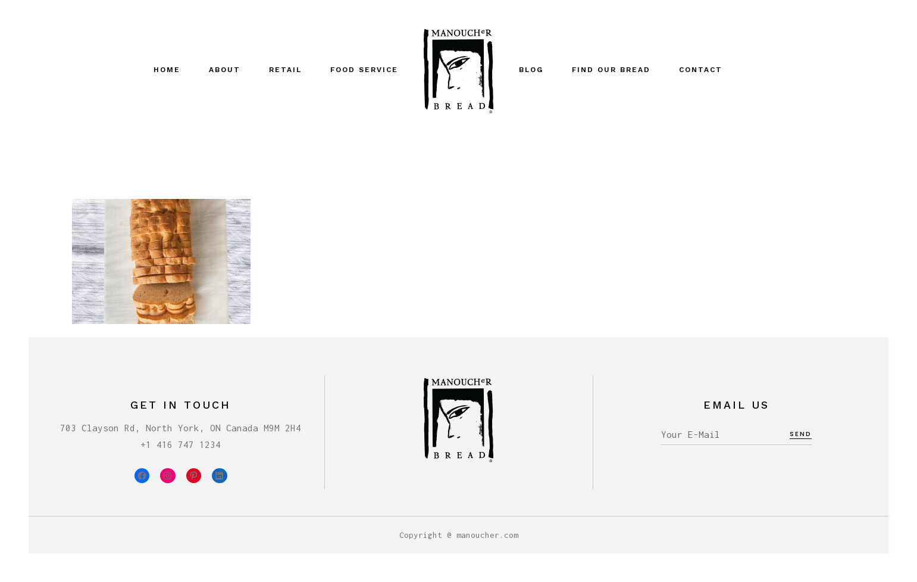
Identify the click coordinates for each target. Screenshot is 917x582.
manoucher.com (487, 535)
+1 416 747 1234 (180, 444)
